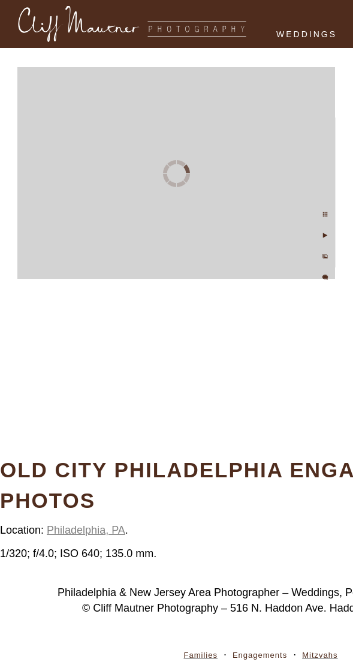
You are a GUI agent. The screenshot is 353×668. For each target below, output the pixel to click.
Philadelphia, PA (86, 530)
